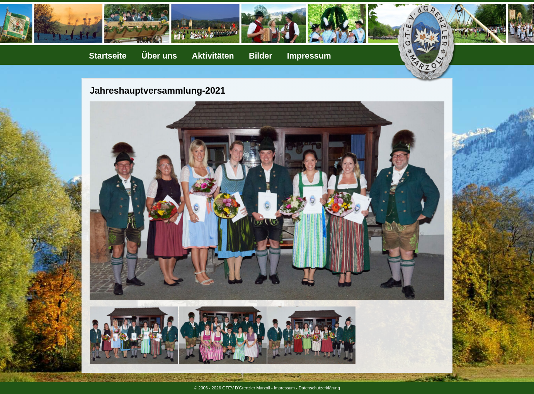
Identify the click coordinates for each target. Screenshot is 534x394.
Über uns (159, 56)
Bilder (260, 56)
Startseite (107, 56)
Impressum (309, 56)
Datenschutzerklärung (319, 388)
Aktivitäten (213, 56)
